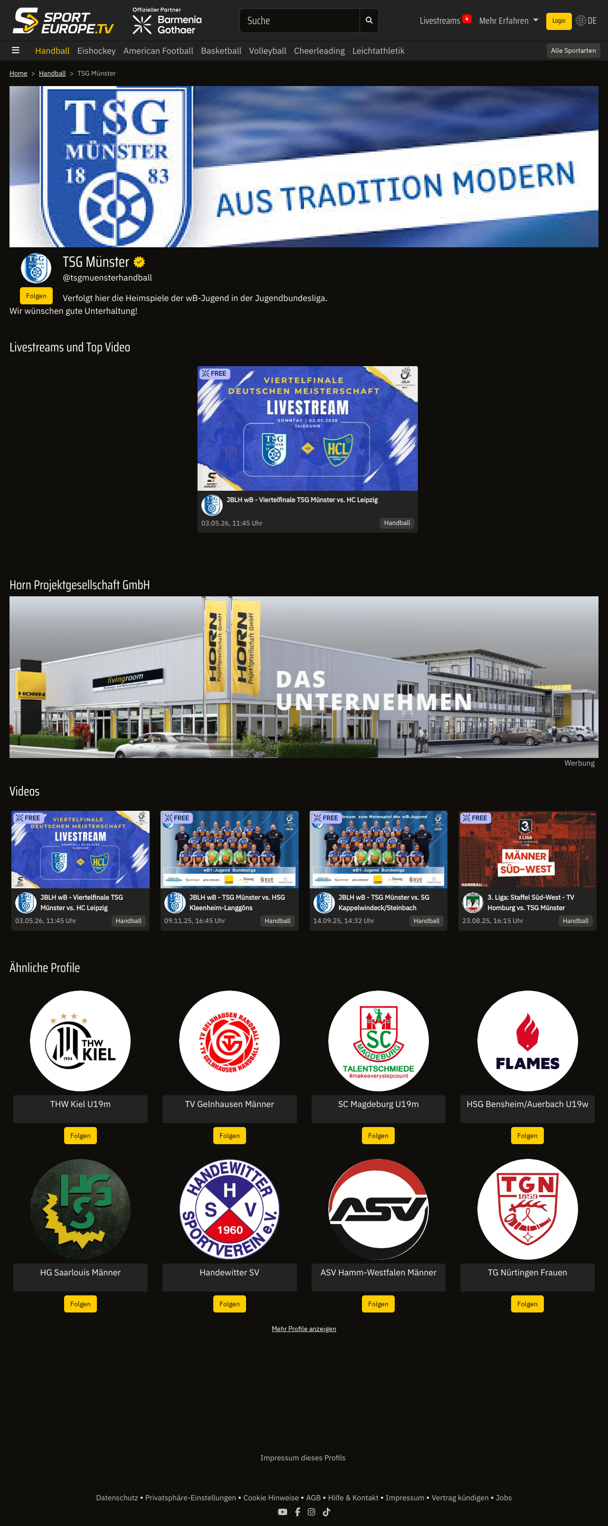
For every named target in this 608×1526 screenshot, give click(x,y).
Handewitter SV (229, 1272)
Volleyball (267, 50)
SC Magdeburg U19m (378, 1104)
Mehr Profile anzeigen (304, 1328)
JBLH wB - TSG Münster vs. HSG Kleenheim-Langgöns (237, 902)
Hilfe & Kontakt (354, 1498)
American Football (158, 50)
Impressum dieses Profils (302, 1458)
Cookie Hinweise (272, 1498)
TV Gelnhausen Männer (229, 1104)
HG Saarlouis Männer (80, 1272)
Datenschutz (118, 1498)
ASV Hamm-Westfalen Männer (379, 1272)
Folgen (36, 295)
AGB (314, 1498)
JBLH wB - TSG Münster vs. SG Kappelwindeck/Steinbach (384, 902)
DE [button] (586, 20)
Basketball (221, 50)
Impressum (406, 1498)
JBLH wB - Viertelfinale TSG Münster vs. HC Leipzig (302, 500)
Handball (52, 50)
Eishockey (96, 50)
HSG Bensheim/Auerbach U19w (527, 1104)
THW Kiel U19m (80, 1104)
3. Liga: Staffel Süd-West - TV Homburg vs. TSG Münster (530, 902)
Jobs (504, 1498)
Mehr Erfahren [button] (505, 20)
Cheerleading (319, 50)
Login (559, 21)
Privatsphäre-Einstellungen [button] (191, 1498)
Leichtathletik (378, 50)
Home (19, 73)
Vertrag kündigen (461, 1498)
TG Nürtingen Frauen (527, 1272)
